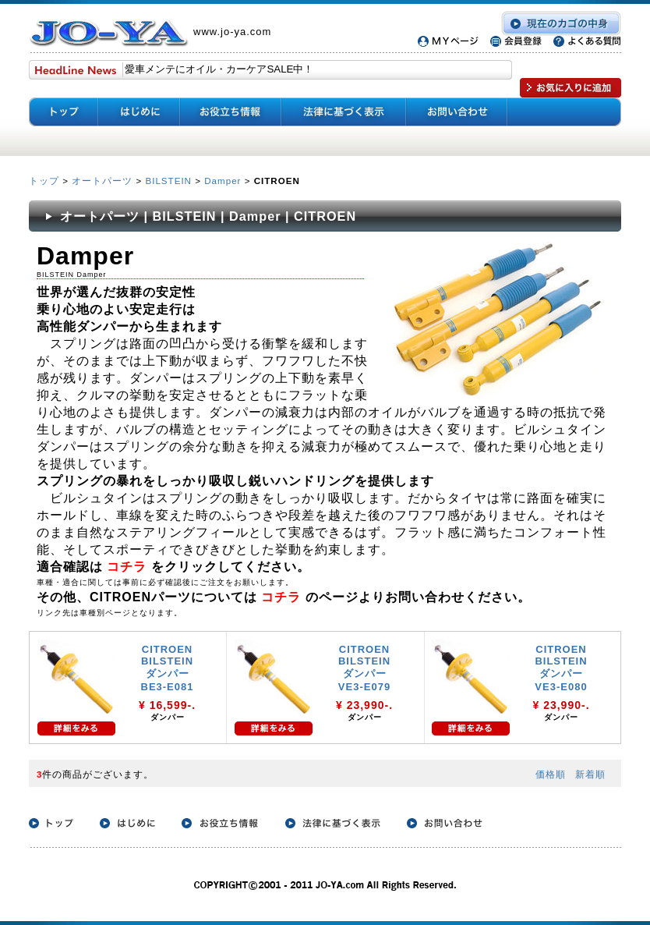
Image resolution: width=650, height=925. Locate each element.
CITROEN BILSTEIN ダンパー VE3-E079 (364, 668)
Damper (222, 180)
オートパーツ (102, 180)
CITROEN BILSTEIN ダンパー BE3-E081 (167, 668)
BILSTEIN (168, 180)
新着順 (590, 774)
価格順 (550, 774)
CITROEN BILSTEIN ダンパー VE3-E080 (561, 668)
